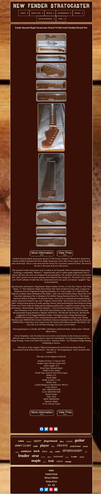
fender (23, 455)
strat (35, 456)
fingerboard (50, 440)
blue (53, 446)
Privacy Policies (51, 477)
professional (75, 446)
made (17, 452)
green (49, 457)
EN (49, 485)
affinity (67, 457)
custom (69, 441)
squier (38, 440)
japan (44, 462)
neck (37, 451)
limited (29, 441)
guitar (80, 440)
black (44, 451)
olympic (81, 457)
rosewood (58, 456)
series (57, 451)
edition (59, 461)
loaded (85, 446)
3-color (74, 457)
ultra (62, 441)
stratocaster (72, 450)
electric (62, 445)
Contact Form (51, 474)
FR (53, 485)
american (23, 445)
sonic (35, 446)
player (44, 445)
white (21, 440)
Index (51, 470)
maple (36, 460)
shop (51, 452)
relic (86, 452)
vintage (68, 462)
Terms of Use (51, 481)
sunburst (26, 451)
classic (43, 457)
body (51, 460)
